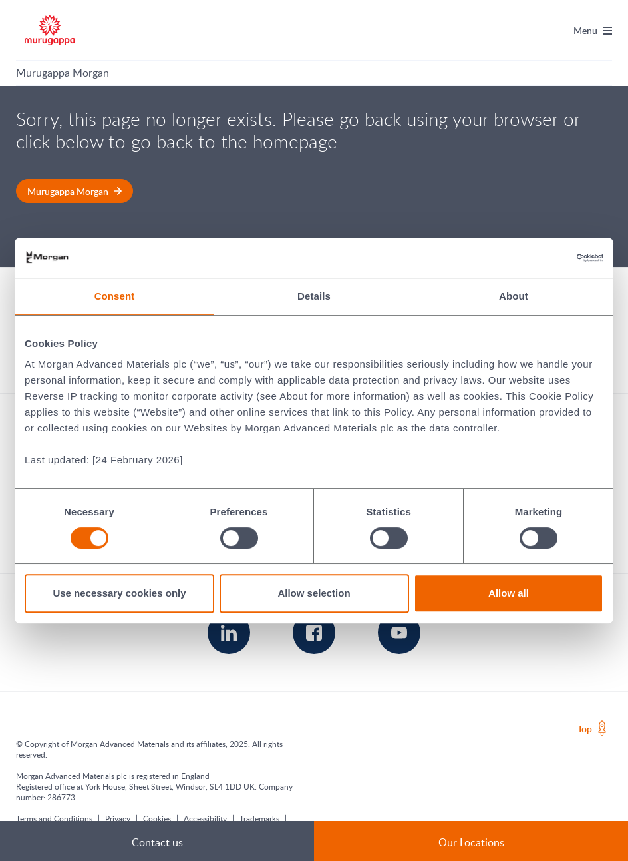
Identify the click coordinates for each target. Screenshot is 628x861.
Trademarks (259, 818)
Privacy (117, 818)
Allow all (508, 593)
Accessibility (205, 818)
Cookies (157, 818)
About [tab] (513, 296)
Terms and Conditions (54, 818)
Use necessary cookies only (119, 593)
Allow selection (313, 593)
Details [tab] (314, 296)
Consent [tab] (114, 296)
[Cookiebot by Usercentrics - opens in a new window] (545, 258)
